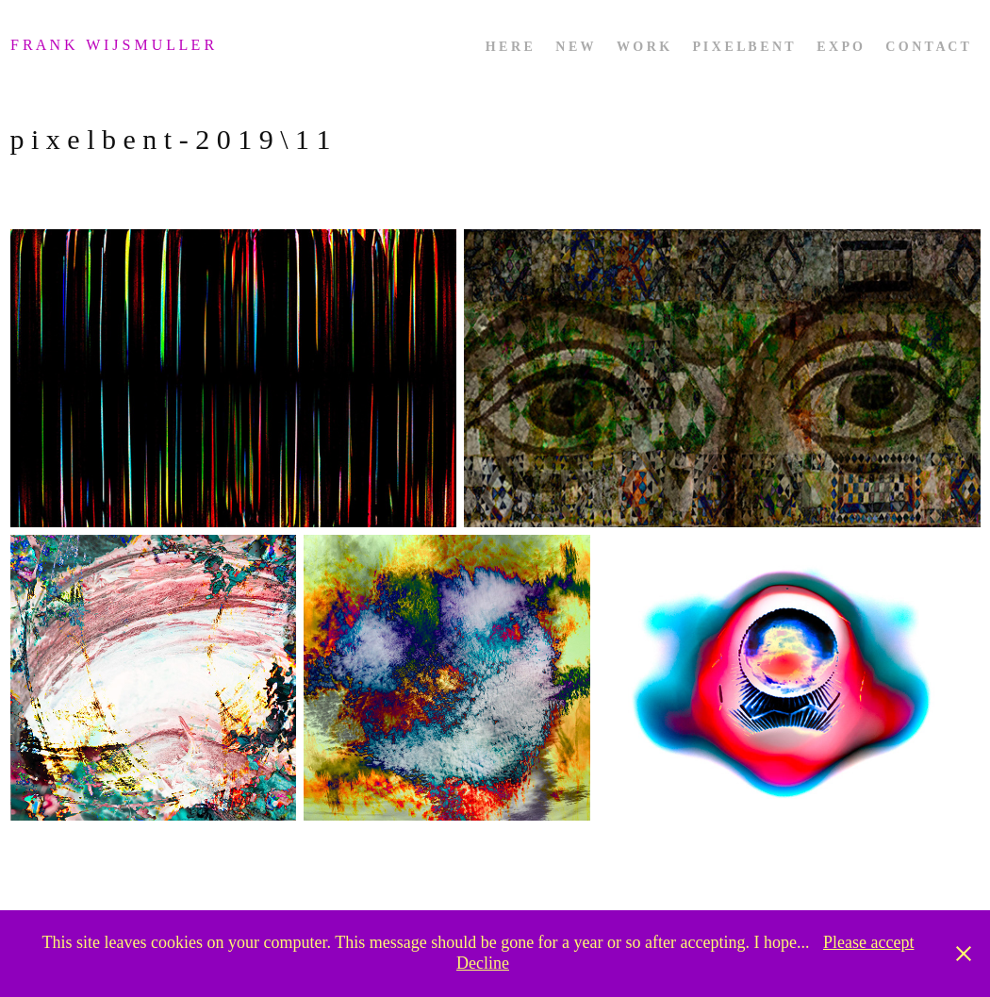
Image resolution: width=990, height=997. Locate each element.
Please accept (868, 942)
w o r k (643, 47)
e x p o (840, 47)
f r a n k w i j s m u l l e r (114, 45)
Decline (482, 963)
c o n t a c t (927, 47)
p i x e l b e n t (743, 47)
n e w (574, 47)
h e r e (509, 47)
